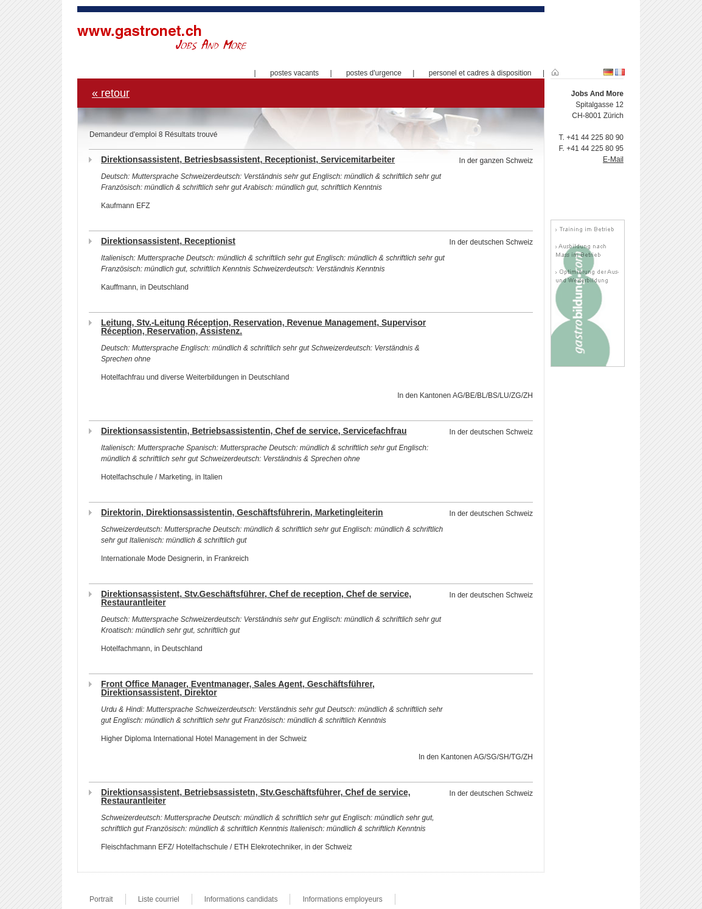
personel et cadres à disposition (480, 73)
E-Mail (613, 159)
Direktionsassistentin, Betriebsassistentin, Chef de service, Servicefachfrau (254, 431)
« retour (111, 93)
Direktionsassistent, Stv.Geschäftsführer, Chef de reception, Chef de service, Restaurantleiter (256, 598)
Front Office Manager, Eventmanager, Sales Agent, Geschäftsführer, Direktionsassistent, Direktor (238, 688)
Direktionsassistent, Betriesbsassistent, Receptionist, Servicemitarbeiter (248, 159)
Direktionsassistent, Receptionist (168, 241)
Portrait (101, 899)
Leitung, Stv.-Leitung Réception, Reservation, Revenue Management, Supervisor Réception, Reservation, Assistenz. (263, 327)
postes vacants (294, 73)
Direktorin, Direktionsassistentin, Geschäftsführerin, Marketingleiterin (242, 512)
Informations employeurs (342, 899)
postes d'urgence (373, 73)
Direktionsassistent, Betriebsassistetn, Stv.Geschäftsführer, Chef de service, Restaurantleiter (256, 796)
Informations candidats (241, 899)
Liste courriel (158, 899)
